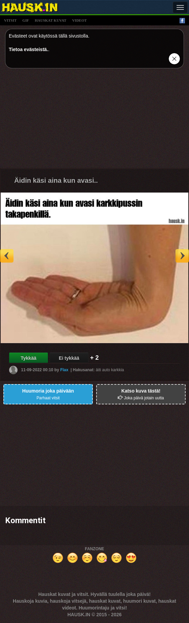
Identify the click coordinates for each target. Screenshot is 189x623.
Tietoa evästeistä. (28, 49)
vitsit (10, 20)
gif (25, 20)
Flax (64, 369)
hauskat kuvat (50, 20)
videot (79, 20)
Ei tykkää (69, 358)
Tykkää (28, 358)
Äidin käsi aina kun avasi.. (56, 180)
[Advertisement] (94, 120)
